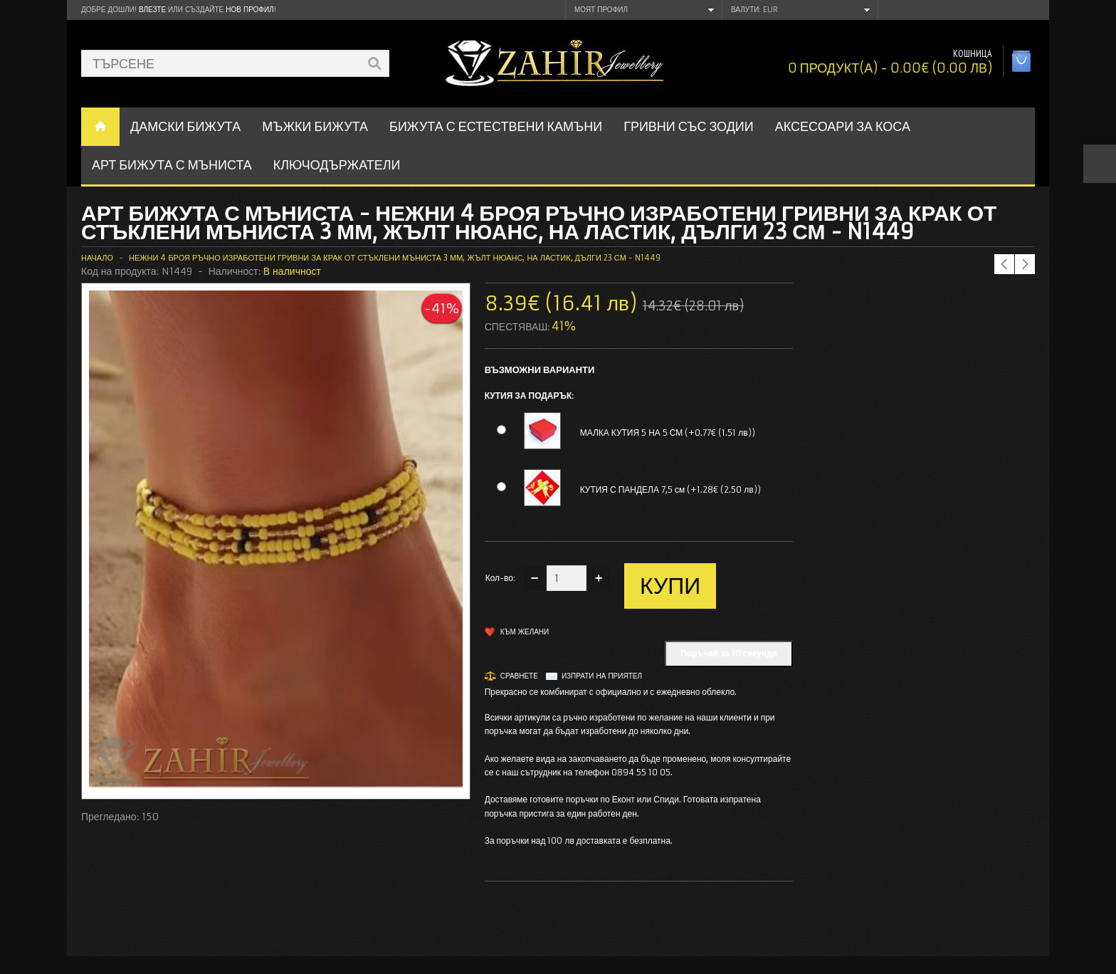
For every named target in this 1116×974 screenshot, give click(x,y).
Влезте (152, 9)
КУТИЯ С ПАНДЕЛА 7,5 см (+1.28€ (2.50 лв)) (670, 489)
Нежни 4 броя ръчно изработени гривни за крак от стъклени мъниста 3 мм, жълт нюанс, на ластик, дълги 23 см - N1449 (394, 258)
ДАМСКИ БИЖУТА (185, 126)
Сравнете (519, 676)
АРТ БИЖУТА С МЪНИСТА (172, 165)
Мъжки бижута (315, 126)
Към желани (524, 632)
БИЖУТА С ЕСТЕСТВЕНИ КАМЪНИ (495, 126)
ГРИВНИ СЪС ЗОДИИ (688, 126)
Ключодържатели (337, 165)
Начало (97, 258)
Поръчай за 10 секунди (728, 653)
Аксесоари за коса (842, 126)
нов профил (249, 9)
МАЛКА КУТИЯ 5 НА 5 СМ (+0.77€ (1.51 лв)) (667, 432)
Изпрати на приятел (602, 676)
